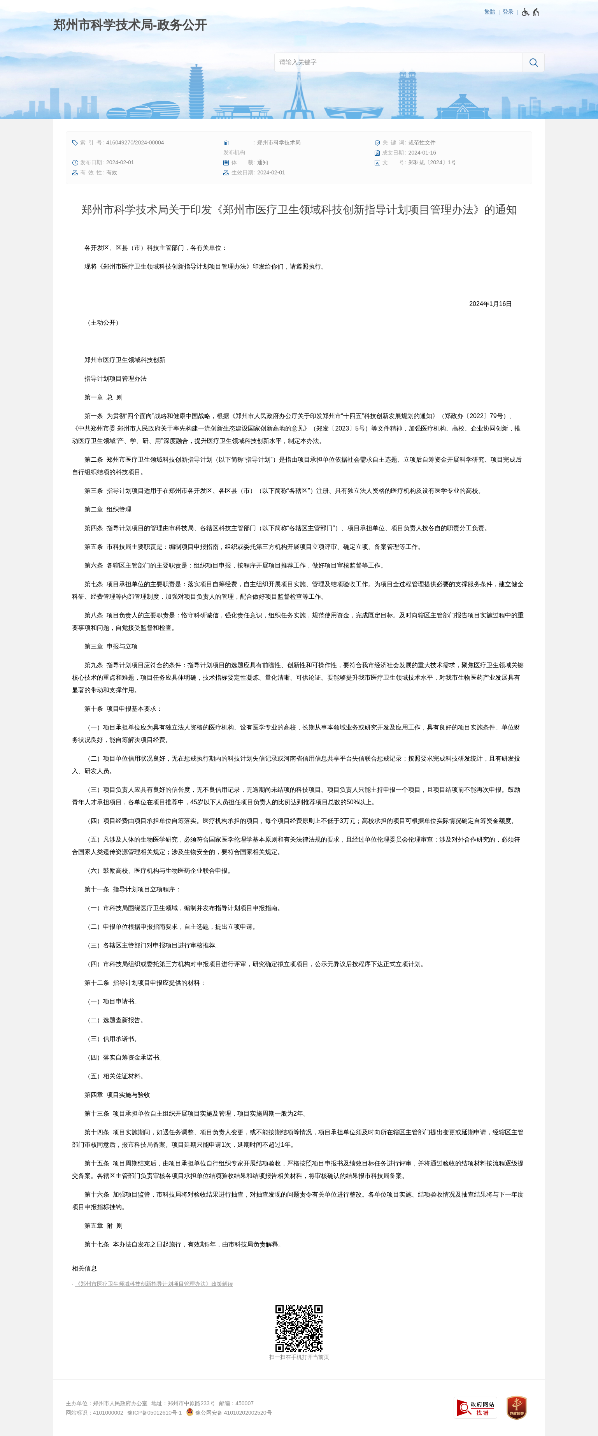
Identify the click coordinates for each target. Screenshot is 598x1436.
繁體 (489, 12)
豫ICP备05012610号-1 (154, 1413)
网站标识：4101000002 (94, 1413)
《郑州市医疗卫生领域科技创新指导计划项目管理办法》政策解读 (154, 1284)
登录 (508, 12)
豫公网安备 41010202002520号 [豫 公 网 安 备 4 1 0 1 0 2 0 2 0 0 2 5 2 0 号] (229, 1412)
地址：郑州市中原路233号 (183, 1403)
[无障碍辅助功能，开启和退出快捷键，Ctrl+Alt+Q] (531, 12)
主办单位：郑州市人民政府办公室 (106, 1403)
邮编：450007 (236, 1403)
